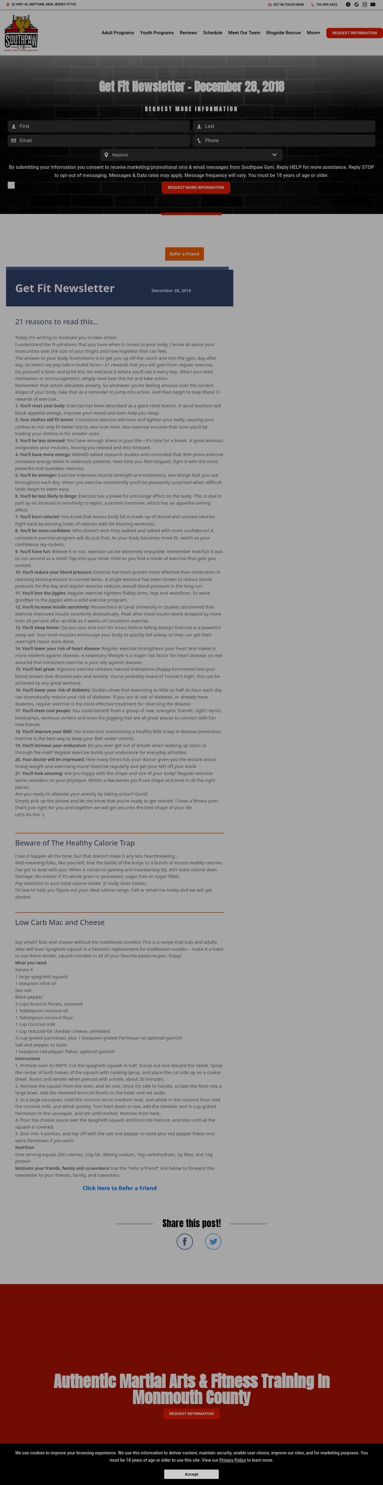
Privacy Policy (232, 1460)
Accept (191, 1474)
